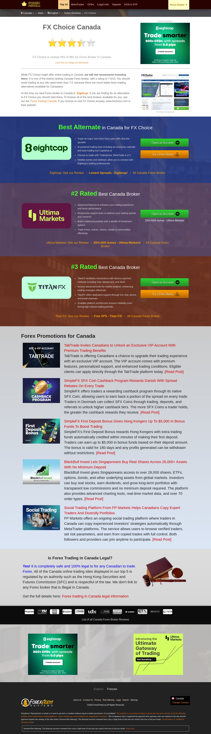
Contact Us (88, 700)
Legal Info (103, 4)
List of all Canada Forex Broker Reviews (105, 619)
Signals (116, 4)
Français (112, 689)
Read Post (130, 729)
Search (125, 700)
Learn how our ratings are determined (71, 63)
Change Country (180, 702)
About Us (77, 700)
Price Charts (179, 4)
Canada (27, 13)
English (54, 13)
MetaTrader (77, 4)
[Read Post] (174, 372)
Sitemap (134, 700)
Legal (118, 700)
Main (41, 13)
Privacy (97, 700)
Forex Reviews (72, 13)
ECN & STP (130, 4)
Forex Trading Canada (43, 101)
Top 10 (64, 4)
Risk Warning (108, 700)
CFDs (91, 4)
